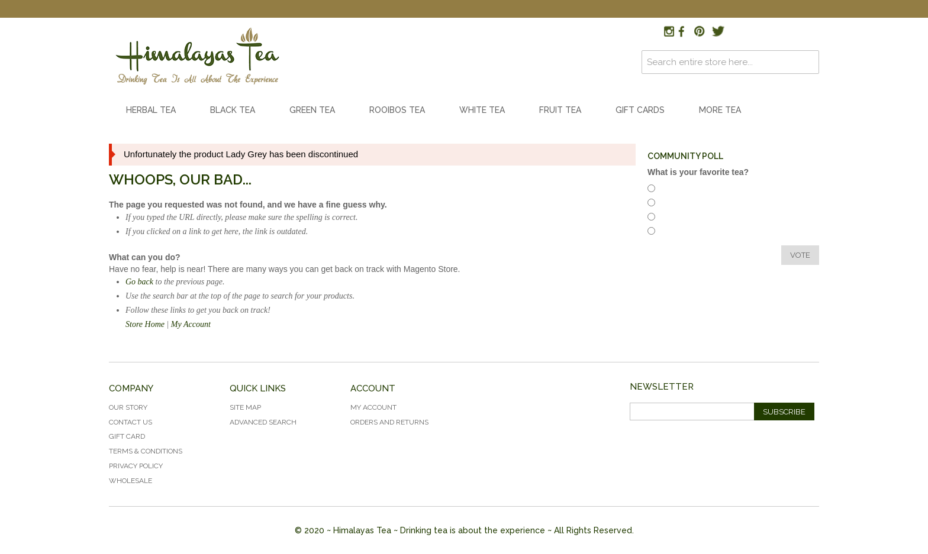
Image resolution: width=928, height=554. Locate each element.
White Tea (482, 110)
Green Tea (312, 110)
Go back (139, 281)
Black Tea (232, 110)
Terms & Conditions (145, 451)
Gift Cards (640, 110)
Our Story (128, 407)
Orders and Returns (389, 422)
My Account (191, 324)
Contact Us (130, 422)
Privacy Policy (136, 466)
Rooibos (676, 204)
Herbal (674, 190)
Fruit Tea (560, 110)
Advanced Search (263, 422)
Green (673, 232)
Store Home (145, 324)
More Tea (720, 110)
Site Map (245, 407)
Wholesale (130, 481)
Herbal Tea (151, 110)
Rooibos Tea (397, 110)
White (673, 218)
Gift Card (127, 436)
